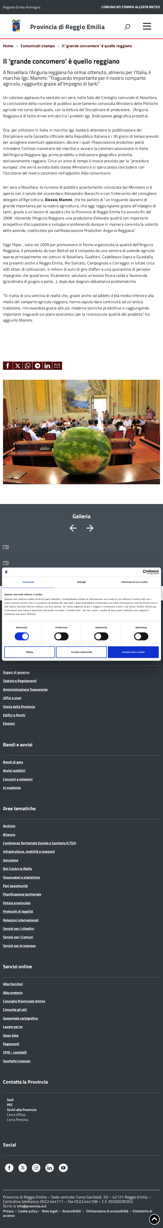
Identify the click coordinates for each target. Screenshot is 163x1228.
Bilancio (9, 834)
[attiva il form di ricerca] (127, 27)
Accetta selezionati (81, 652)
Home (8, 46)
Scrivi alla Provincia (21, 1109)
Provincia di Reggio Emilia (67, 27)
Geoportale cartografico (20, 1018)
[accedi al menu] (147, 26)
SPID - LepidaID (15, 1052)
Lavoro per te (12, 1026)
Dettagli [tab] (81, 582)
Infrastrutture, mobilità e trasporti (29, 851)
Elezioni (9, 723)
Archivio (9, 825)
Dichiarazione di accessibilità (107, 1211)
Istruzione (10, 860)
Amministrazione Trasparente (25, 689)
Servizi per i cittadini (18, 928)
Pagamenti (11, 1043)
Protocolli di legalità (18, 911)
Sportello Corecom (16, 1060)
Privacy (8, 1211)
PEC (10, 1104)
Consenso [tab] (28, 582)
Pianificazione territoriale (22, 894)
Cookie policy (27, 1211)
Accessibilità (71, 1211)
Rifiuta (29, 652)
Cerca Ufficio (16, 1114)
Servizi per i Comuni (18, 936)
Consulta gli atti (15, 1009)
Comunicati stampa (38, 46)
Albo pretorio (12, 992)
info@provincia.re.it (31, 1206)
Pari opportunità (15, 885)
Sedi (10, 1099)
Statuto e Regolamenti (20, 680)
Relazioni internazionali (21, 920)
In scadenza (12, 787)
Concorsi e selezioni (18, 779)
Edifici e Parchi (14, 715)
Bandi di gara (13, 761)
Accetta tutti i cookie (133, 652)
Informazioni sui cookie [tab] (134, 582)
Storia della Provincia (19, 706)
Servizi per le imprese (19, 945)
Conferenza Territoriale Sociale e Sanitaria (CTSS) (39, 843)
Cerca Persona (17, 1119)
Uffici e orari (12, 697)
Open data (10, 1035)
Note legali (50, 1211)
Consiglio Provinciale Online (24, 1001)
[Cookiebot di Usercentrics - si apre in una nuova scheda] (137, 572)
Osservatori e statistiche (21, 877)
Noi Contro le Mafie (17, 868)
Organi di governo (16, 672)
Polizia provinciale (16, 902)
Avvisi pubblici (14, 770)
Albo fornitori (13, 983)
